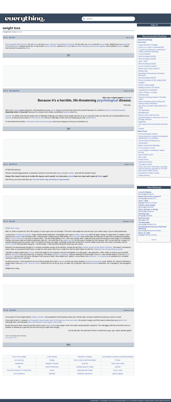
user (19, 32)
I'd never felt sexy (16, 238)
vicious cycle (9, 244)
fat (20, 320)
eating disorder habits (85, 370)
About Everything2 (145, 40)
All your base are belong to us (149, 141)
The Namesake (143, 110)
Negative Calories (52, 363)
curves (24, 263)
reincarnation (143, 143)
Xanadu (141, 129)
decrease (95, 46)
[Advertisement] (85, 7)
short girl (77, 236)
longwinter (15, 91)
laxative (34, 317)
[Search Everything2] (108, 18)
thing (5, 310)
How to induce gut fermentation (85, 360)
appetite (102, 46)
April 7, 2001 (142, 61)
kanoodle (149, 216)
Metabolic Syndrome (85, 374)
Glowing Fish (151, 198)
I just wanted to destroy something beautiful (117, 357)
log (140, 203)
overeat (90, 44)
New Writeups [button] (154, 187)
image (59, 44)
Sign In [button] (154, 25)
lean (47, 44)
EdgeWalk (142, 122)
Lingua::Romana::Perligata (148, 45)
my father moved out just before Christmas (97, 247)
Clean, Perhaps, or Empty (147, 92)
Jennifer (8, 116)
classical (53, 44)
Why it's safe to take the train (148, 115)
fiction (141, 194)
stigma (16, 110)
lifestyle (21, 258)
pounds (70, 176)
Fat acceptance (19, 374)
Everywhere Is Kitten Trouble (148, 173)
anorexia (127, 98)
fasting (52, 360)
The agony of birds (145, 164)
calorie (46, 46)
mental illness (91, 118)
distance (16, 46)
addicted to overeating (60, 254)
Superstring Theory (145, 162)
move (102, 44)
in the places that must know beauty (39, 122)
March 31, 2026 (144, 233)
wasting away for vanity (84, 367)
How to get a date (117, 363)
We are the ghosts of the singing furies (152, 80)
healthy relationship (81, 235)
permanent (92, 256)
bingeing (18, 236)
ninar (13, 37)
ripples (59, 173)
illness (27, 48)
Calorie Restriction (52, 367)
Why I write (142, 157)
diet (64, 46)
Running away (143, 95)
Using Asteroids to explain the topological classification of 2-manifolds (153, 137)
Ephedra (52, 374)
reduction (53, 46)
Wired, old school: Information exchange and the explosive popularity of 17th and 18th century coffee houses (152, 169)
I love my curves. (34, 263)
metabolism (86, 46)
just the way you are (36, 118)
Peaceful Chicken (150, 203)
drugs (69, 46)
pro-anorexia (19, 360)
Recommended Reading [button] (154, 36)
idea (5, 37)
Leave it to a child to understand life (151, 47)
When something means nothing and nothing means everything (151, 102)
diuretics (41, 317)
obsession (15, 254)
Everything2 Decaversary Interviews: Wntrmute (152, 228)
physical (66, 44)
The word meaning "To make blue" (19, 370)
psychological (107, 100)
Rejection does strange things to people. (108, 249)
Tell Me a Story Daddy (146, 85)
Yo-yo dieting (101, 256)
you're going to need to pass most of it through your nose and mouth (53, 320)
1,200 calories (52, 357)
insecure (8, 118)
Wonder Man (143, 71)
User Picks (142, 42)
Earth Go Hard (143, 218)
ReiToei (14, 164)
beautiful (67, 112)
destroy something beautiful (115, 110)
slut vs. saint (117, 370)
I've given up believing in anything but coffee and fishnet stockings (151, 51)
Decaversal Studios (154, 231)
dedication (94, 263)
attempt (125, 44)
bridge (7, 46)
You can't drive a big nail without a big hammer (50, 179)
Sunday (31, 252)
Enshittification (143, 113)
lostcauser (150, 194)
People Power (143, 159)
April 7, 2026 (143, 201)
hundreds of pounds (92, 261)
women (53, 110)
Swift (147, 220)
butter (100, 176)
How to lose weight (19, 357)
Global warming (144, 175)
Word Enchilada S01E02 (147, 56)
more (153, 239)
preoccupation (12, 44)
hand (35, 44)
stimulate (78, 46)
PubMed (141, 83)
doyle (14, 310)
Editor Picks (142, 131)
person (141, 231)
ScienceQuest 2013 (11, 337)
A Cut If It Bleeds (144, 54)
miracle (62, 261)
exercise (120, 46)
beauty (72, 44)
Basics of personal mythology (149, 145)
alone (7, 265)
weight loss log (68, 240)
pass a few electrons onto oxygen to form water (45, 322)
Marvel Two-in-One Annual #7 (149, 69)
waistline (71, 173)
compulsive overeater (23, 235)
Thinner (118, 360)
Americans (23, 44)
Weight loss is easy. (12, 228)
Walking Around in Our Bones (149, 87)
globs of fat (122, 320)
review (141, 198)
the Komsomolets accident (147, 134)
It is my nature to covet (146, 148)
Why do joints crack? (145, 155)
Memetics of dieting (85, 357)
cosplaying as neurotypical (147, 90)
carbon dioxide (50, 325)
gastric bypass (118, 374)
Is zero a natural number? (147, 66)
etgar (13, 221)
